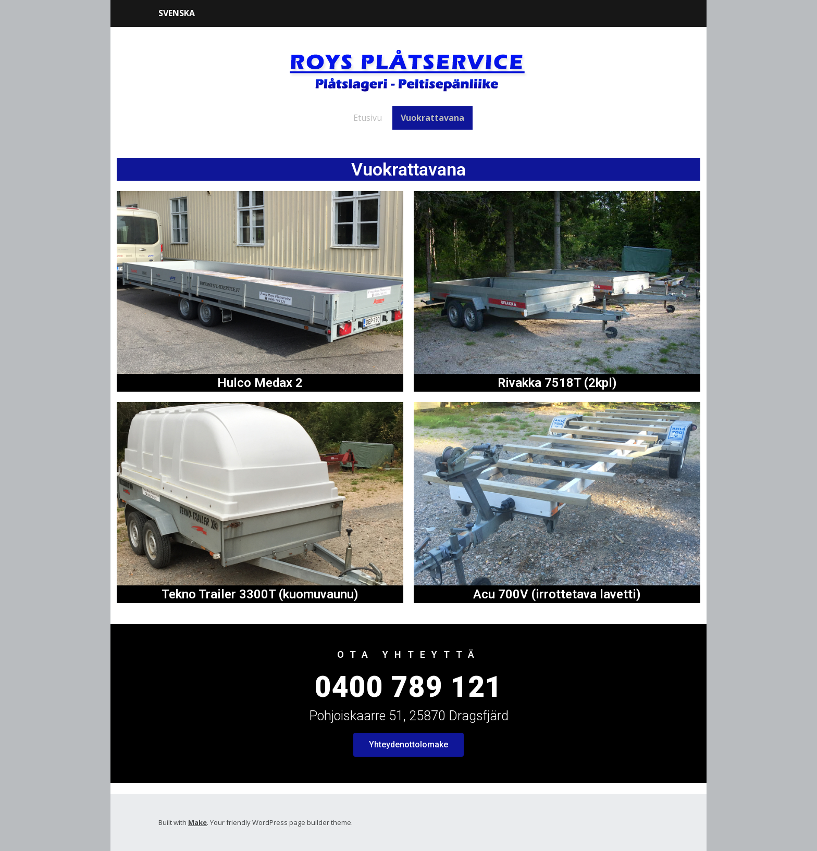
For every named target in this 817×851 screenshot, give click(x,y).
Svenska (176, 13)
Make (197, 822)
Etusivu (367, 117)
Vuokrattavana (432, 117)
